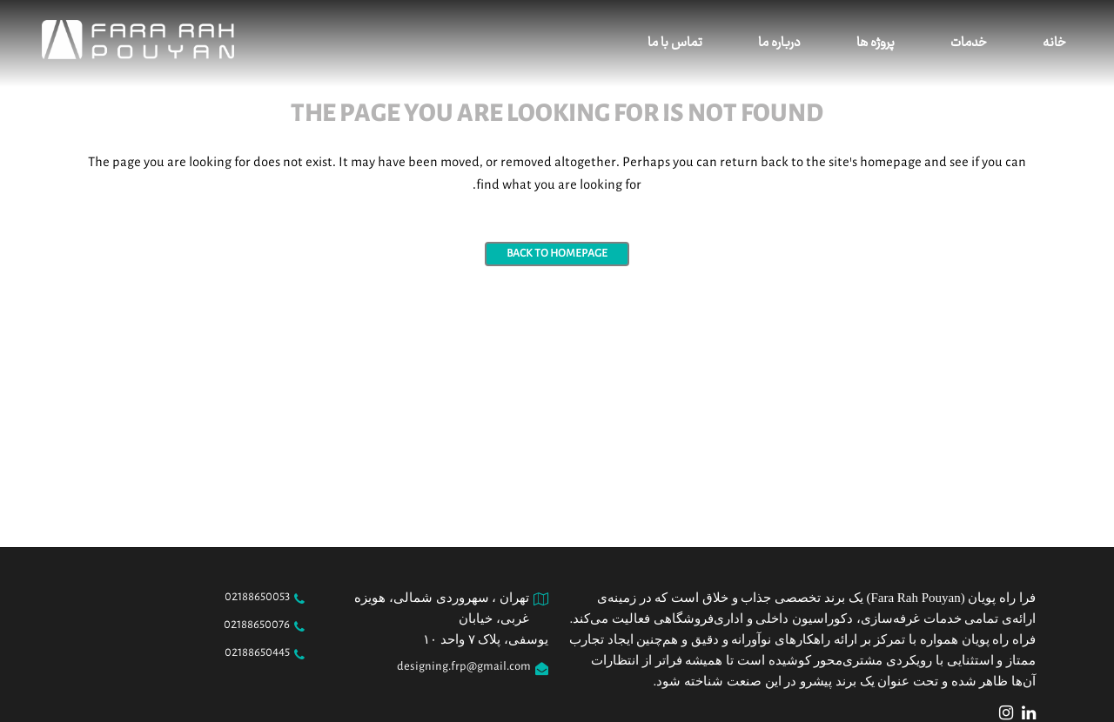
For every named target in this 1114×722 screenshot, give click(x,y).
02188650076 (257, 625)
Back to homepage (557, 254)
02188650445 (257, 653)
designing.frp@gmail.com (464, 667)
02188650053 (257, 597)
